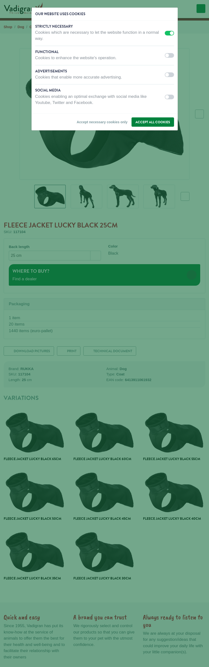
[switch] (169, 33)
